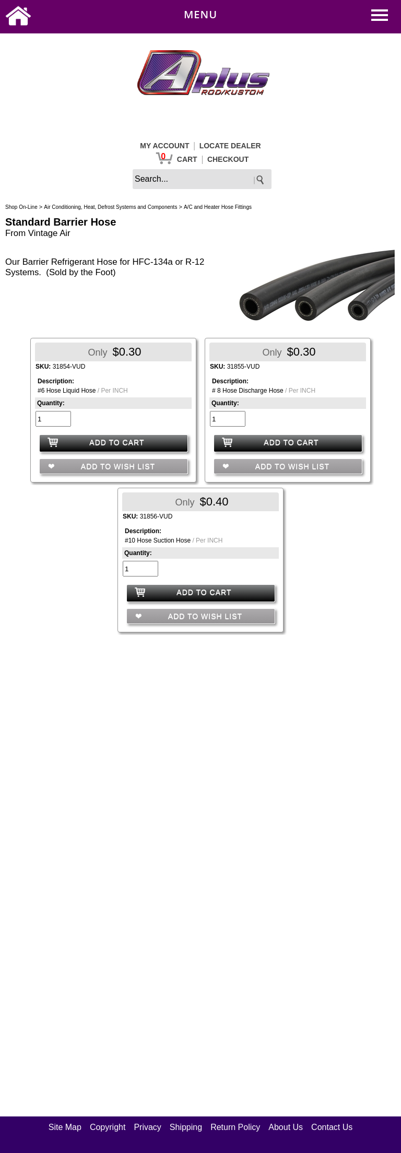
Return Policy (235, 1127)
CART (187, 159)
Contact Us (331, 1127)
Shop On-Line (21, 207)
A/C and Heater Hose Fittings (218, 207)
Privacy (147, 1127)
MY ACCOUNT (164, 146)
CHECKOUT (228, 159)
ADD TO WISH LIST (117, 466)
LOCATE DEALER (230, 146)
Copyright (107, 1127)
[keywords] (202, 179)
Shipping (186, 1127)
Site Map (65, 1127)
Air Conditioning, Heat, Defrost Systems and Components (110, 207)
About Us (285, 1127)
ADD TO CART (116, 442)
